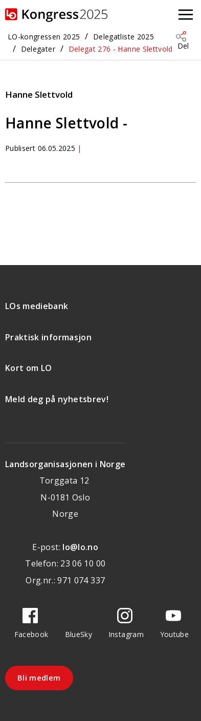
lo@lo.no (80, 547)
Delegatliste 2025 (123, 36)
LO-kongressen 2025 (44, 36)
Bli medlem (39, 677)
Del (183, 46)
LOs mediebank (37, 306)
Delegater (38, 49)
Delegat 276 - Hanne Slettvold (121, 49)
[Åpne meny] (185, 15)
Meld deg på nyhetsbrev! (56, 399)
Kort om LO (28, 368)
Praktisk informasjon (48, 337)
